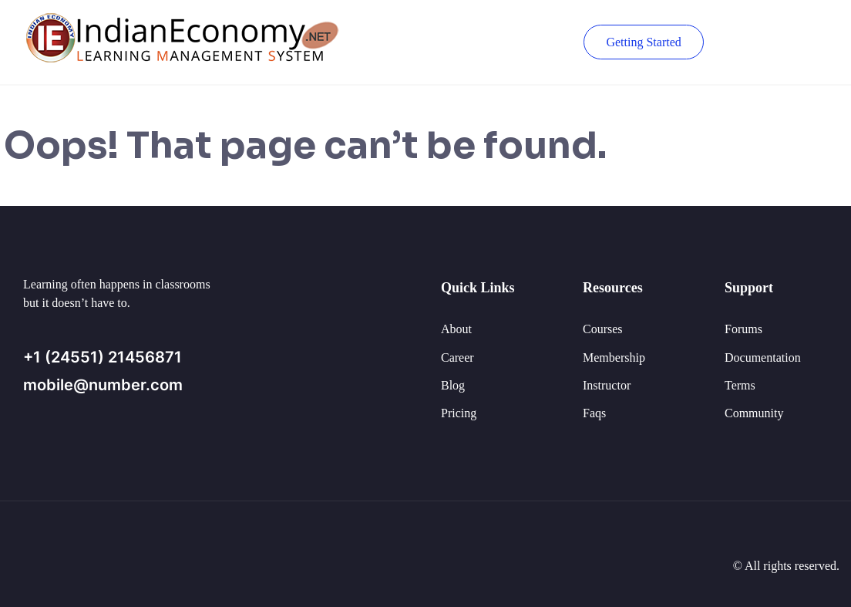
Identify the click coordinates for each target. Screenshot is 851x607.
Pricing (458, 413)
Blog (453, 385)
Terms (740, 385)
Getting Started (642, 42)
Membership (614, 357)
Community (754, 413)
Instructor (607, 385)
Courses (603, 329)
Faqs (594, 413)
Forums (743, 329)
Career (457, 357)
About (456, 329)
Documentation (763, 357)
